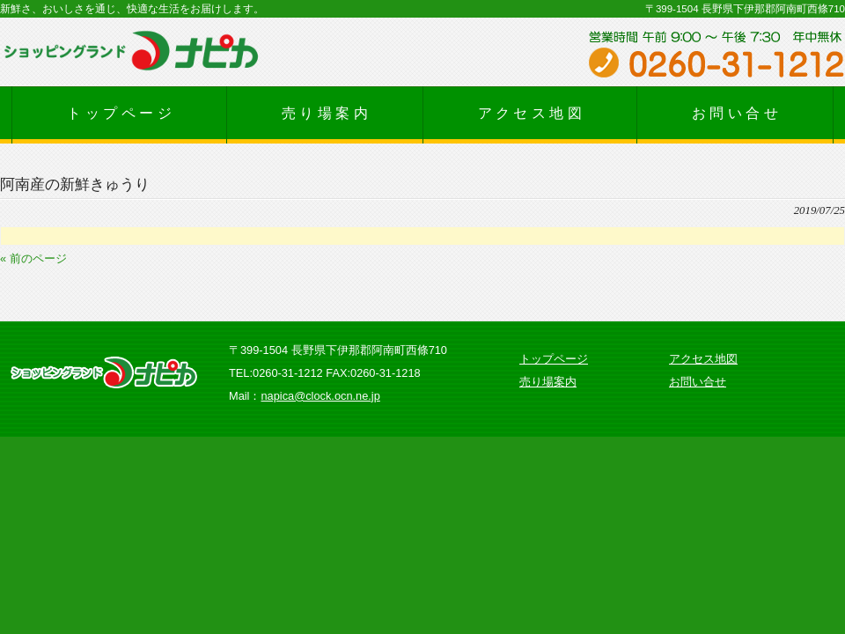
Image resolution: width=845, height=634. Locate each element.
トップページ (553, 358)
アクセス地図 (703, 358)
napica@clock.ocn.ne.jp (320, 395)
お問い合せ (697, 381)
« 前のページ (33, 258)
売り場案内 (548, 381)
